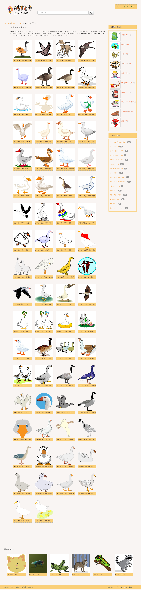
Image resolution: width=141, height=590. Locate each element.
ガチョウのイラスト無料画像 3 (44, 142)
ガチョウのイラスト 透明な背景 (23, 466)
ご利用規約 (129, 587)
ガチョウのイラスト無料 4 (43, 385)
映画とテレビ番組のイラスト (118, 181)
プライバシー (120, 587)
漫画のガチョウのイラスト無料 (23, 331)
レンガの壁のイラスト (128, 111)
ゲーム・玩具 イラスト (117, 155)
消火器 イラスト (126, 92)
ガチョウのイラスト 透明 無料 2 (87, 493)
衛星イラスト (125, 44)
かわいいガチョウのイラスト (86, 142)
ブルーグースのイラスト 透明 (87, 385)
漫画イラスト (114, 190)
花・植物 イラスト (115, 199)
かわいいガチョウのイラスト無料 (24, 114)
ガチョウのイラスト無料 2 (64, 358)
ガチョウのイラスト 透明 (85, 277)
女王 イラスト (125, 73)
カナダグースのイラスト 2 (43, 358)
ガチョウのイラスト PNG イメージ (67, 196)
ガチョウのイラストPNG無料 (86, 196)
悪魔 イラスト (125, 121)
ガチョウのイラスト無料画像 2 (87, 87)
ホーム (119, 7)
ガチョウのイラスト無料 (85, 331)
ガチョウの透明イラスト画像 (86, 250)
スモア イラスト (126, 63)
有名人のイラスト (115, 186)
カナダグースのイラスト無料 (65, 87)
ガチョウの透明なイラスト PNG (44, 277)
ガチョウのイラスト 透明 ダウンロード (89, 466)
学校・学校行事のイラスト (118, 177)
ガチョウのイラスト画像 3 (64, 250)
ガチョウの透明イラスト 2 (21, 304)
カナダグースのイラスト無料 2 (87, 304)
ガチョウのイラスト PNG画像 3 (44, 196)
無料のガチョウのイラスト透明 (23, 412)
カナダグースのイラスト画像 (22, 60)
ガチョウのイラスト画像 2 (21, 250)
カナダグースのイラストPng (43, 87)
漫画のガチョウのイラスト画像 (87, 114)
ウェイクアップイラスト (128, 102)
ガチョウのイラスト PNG (21, 358)
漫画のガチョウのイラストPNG (23, 169)
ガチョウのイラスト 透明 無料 (23, 277)
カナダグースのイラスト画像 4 (87, 60)
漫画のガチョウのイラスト (43, 331)
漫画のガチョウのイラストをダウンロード (47, 114)
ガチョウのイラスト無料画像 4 (44, 169)
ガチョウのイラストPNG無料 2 (44, 223)
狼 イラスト (75, 574)
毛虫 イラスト (98, 574)
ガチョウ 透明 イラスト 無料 (65, 277)
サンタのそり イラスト (128, 82)
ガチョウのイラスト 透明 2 (43, 521)
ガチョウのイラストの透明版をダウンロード (48, 412)
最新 (132, 7)
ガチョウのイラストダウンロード (45, 250)
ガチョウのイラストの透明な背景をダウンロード (71, 439)
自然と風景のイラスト (116, 195)
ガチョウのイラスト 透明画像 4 (44, 493)
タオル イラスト (126, 35)
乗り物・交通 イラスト (117, 168)
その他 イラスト (115, 164)
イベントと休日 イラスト (117, 151)
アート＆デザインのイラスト (118, 142)
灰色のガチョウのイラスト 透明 (66, 412)
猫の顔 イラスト (12, 574)
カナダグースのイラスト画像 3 (44, 60)
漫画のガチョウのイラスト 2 (65, 331)
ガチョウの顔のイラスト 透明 (22, 439)
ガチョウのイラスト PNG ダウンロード (25, 196)
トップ (126, 7)
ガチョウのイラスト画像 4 (43, 304)
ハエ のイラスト (34, 574)
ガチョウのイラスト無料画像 (22, 87)
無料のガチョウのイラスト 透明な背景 (89, 439)
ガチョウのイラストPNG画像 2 (87, 169)
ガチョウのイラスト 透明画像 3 (23, 493)
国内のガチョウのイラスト (65, 114)
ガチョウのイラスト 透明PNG (65, 493)
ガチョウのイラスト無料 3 (86, 358)
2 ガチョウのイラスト (20, 385)
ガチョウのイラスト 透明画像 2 (66, 466)
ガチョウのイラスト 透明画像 (44, 466)
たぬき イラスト (120, 574)
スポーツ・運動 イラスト (117, 159)
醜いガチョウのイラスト (64, 304)
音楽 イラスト (114, 203)
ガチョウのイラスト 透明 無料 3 (23, 521)
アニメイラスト (114, 146)
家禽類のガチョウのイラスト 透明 (45, 439)
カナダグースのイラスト (64, 60)
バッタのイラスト (56, 574)
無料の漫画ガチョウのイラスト (87, 223)
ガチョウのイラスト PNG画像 (65, 169)
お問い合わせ (110, 587)
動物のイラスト (17, 23)
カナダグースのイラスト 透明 (87, 412)
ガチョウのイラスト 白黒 (21, 223)
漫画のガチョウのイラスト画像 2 (66, 142)
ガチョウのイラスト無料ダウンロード (25, 142)
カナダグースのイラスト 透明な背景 (67, 385)
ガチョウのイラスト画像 (64, 223)
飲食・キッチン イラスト (117, 208)
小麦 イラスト (125, 54)
